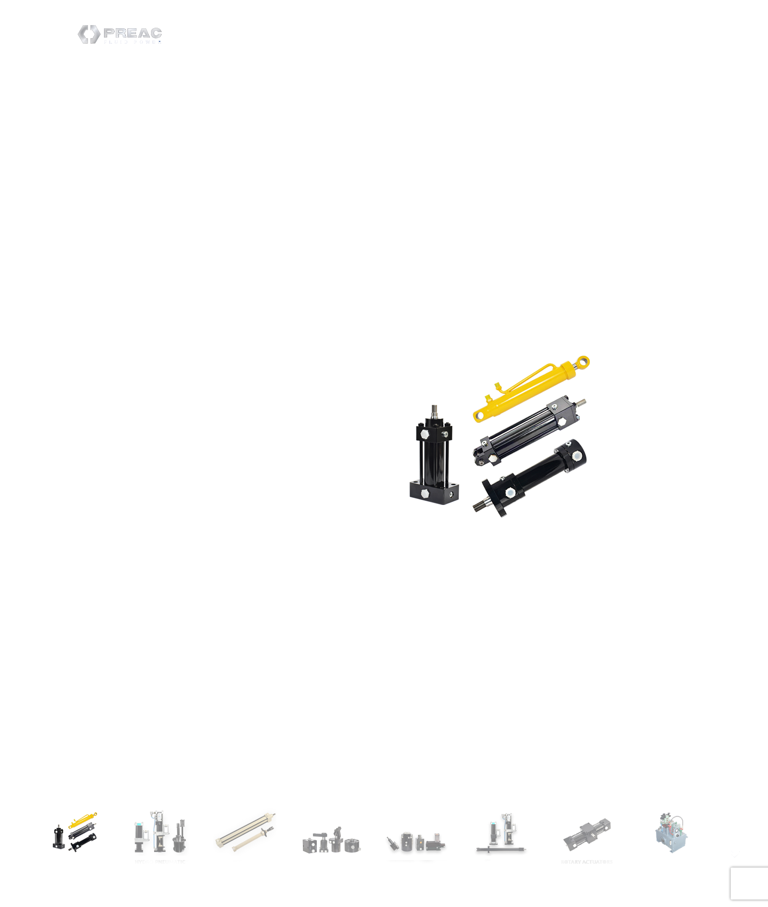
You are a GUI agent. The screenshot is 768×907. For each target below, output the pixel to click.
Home (433, 28)
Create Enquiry (657, 29)
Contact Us (531, 28)
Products (476, 28)
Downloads (590, 28)
